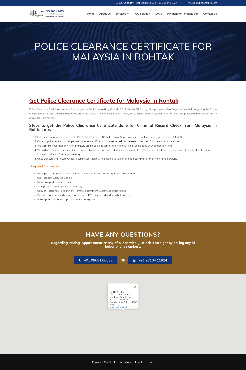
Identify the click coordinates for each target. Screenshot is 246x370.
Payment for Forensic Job (183, 13)
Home (90, 13)
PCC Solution (142, 13)
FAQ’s (158, 13)
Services (122, 13)
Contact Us (210, 13)
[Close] (134, 287)
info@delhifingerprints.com (202, 2)
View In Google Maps (119, 307)
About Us (105, 13)
